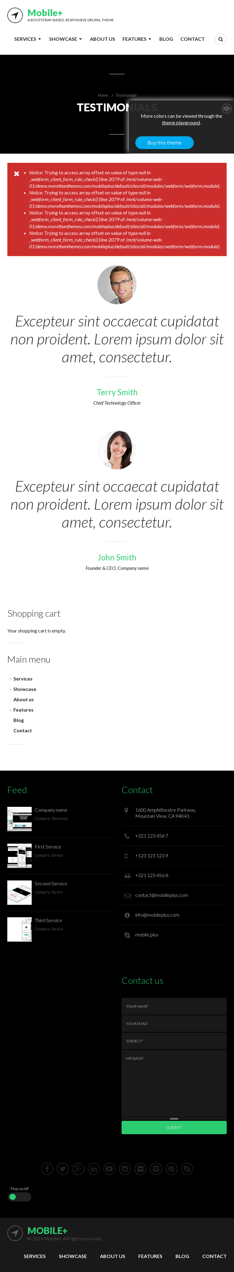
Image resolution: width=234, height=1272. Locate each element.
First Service (48, 846)
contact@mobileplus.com (161, 895)
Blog (166, 39)
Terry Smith (117, 392)
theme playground (181, 122)
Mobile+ (45, 12)
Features (134, 39)
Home (103, 95)
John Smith (117, 557)
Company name (51, 810)
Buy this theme (164, 142)
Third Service (48, 920)
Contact (192, 39)
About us (102, 39)
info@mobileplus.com (157, 915)
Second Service (51, 883)
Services (25, 39)
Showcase (63, 39)
